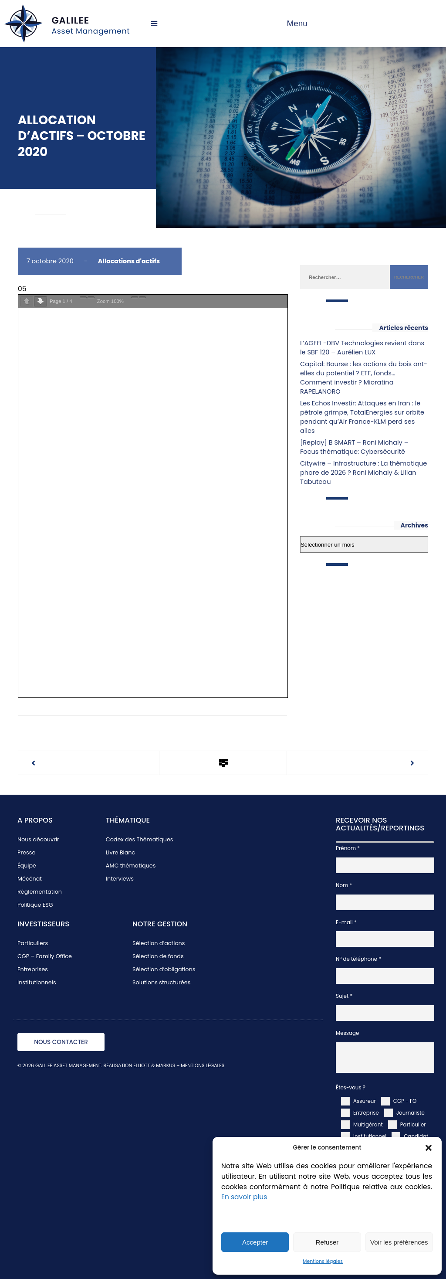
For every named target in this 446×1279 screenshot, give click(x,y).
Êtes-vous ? (350, 1087)
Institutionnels (36, 982)
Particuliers (32, 943)
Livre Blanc (120, 852)
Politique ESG (35, 904)
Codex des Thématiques (139, 839)
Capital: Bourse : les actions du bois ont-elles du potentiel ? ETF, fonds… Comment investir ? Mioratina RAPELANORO (363, 378)
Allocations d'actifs (129, 261)
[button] (428, 1147)
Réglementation (39, 891)
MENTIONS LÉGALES (202, 1065)
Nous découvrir (38, 839)
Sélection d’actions (158, 943)
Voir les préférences (399, 1242)
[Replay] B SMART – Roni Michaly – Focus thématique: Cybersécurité (354, 447)
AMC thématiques (131, 865)
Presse (26, 852)
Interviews (120, 878)
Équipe (26, 865)
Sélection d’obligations (163, 969)
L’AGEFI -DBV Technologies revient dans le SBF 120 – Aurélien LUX (362, 348)
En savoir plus (244, 1196)
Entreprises (32, 969)
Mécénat (29, 878)
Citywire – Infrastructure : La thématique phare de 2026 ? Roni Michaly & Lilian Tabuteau (363, 472)
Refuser (327, 1242)
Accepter (255, 1242)
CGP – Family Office (44, 956)
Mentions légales (323, 1261)
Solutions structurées (161, 982)
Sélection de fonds (158, 956)
